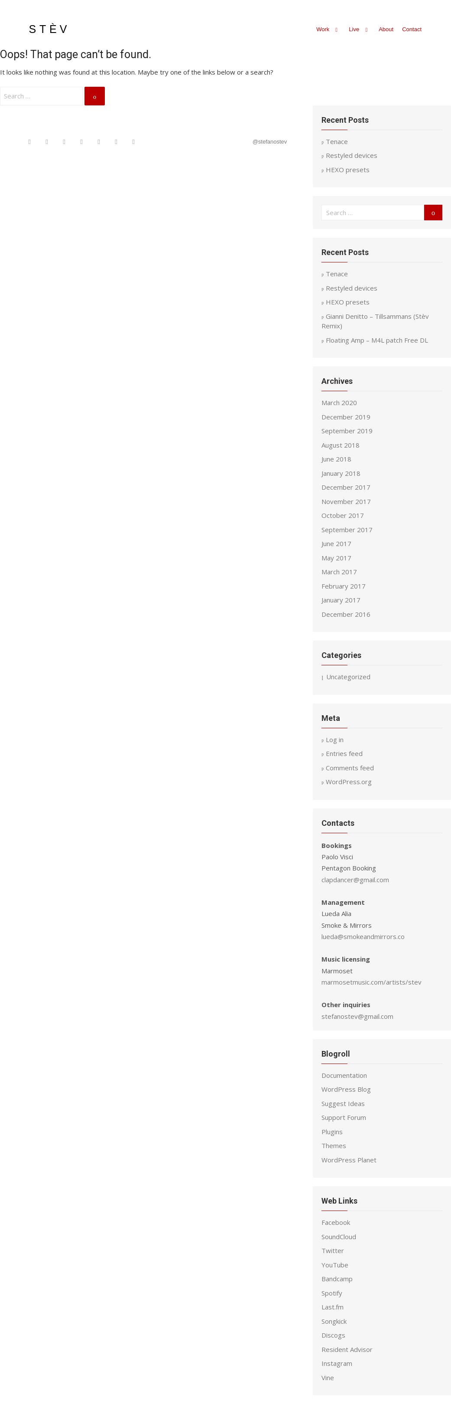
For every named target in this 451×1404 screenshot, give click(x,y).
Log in (335, 739)
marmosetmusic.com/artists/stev (371, 982)
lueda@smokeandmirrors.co (363, 936)
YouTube (334, 1264)
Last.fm (332, 1307)
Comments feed (350, 767)
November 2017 (346, 501)
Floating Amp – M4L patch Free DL (377, 340)
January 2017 (340, 600)
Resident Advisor (347, 1349)
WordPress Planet (348, 1159)
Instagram (336, 1363)
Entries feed (344, 753)
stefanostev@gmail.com (357, 1016)
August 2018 (340, 445)
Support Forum (343, 1117)
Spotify (331, 1293)
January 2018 (340, 473)
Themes (333, 1145)
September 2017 (347, 529)
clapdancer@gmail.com (355, 879)
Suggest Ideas (343, 1103)
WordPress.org (349, 781)
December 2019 (345, 416)
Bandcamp (337, 1278)
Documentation (344, 1075)
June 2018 (336, 459)
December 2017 (345, 487)
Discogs (333, 1335)
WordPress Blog (346, 1089)
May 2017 (336, 557)
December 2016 (345, 614)
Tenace (337, 273)
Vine (327, 1377)
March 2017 (339, 571)
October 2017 (342, 515)
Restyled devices (351, 155)
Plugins (332, 1131)
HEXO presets (348, 169)
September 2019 (347, 430)
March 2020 (339, 402)
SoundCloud (338, 1236)
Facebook (335, 1222)
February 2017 (343, 586)
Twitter (332, 1250)
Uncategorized (348, 676)
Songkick (334, 1321)
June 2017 (336, 543)
